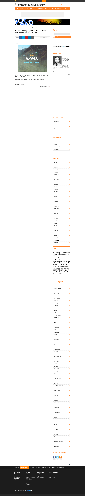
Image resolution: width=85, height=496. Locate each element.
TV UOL (57, 0)
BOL (60, 0)
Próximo (39, 27)
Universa (48, 0)
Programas (51, 474)
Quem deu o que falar (18, 476)
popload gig (61, 268)
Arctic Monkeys (63, 252)
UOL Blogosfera (58, 282)
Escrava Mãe (28, 478)
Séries (15, 479)
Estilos (50, 473)
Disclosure (54, 257)
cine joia (59, 254)
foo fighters (58, 257)
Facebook (54, 40)
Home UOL (16, 467)
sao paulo (57, 270)
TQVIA (60, 273)
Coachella (64, 254)
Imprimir (41, 86)
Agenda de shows (52, 477)
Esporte (40, 0)
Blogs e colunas (17, 473)
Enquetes (38, 476)
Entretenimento (26, 5)
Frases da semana (17, 474)
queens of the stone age (60, 269)
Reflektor (54, 270)
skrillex (60, 270)
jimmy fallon (63, 258)
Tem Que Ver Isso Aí (62, 272)
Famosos (53, 0)
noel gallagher (66, 262)
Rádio (56, 8)
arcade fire (56, 252)
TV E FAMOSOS (17, 472)
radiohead (67, 269)
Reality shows (16, 478)
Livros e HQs (29, 8)
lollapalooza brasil (65, 261)
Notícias (36, 0)
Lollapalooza (57, 261)
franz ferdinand (64, 257)
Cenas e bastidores (40, 477)
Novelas (52, 8)
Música (41, 5)
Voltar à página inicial (32, 27)
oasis (54, 264)
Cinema (21, 8)
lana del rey (57, 259)
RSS (32, 490)
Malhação (27, 480)
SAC (28, 0)
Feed (60, 458)
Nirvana (61, 262)
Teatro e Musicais (39, 8)
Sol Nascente (28, 484)
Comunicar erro (46, 86)
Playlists (50, 476)
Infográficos (39, 473)
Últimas (17, 8)
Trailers (38, 474)
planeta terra (65, 266)
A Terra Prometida (29, 476)
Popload (55, 268)
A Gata (27, 473)
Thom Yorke (56, 273)
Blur (55, 254)
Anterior (26, 27)
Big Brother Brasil (17, 477)
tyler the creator (20, 84)
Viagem (59, 8)
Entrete (44, 0)
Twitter (57, 458)
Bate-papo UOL (60, 467)
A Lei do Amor (28, 474)
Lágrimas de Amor (29, 479)
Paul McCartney (60, 266)
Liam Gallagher (63, 259)
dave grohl (58, 255)
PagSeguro (64, 0)
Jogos (24, 8)
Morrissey (56, 262)
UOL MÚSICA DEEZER (53, 472)
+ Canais (64, 8)
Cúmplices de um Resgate (30, 477)
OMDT (57, 264)
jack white (55, 258)
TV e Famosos (47, 8)
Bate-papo (32, 0)
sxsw (63, 270)
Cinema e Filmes (41, 472)
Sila (26, 483)
